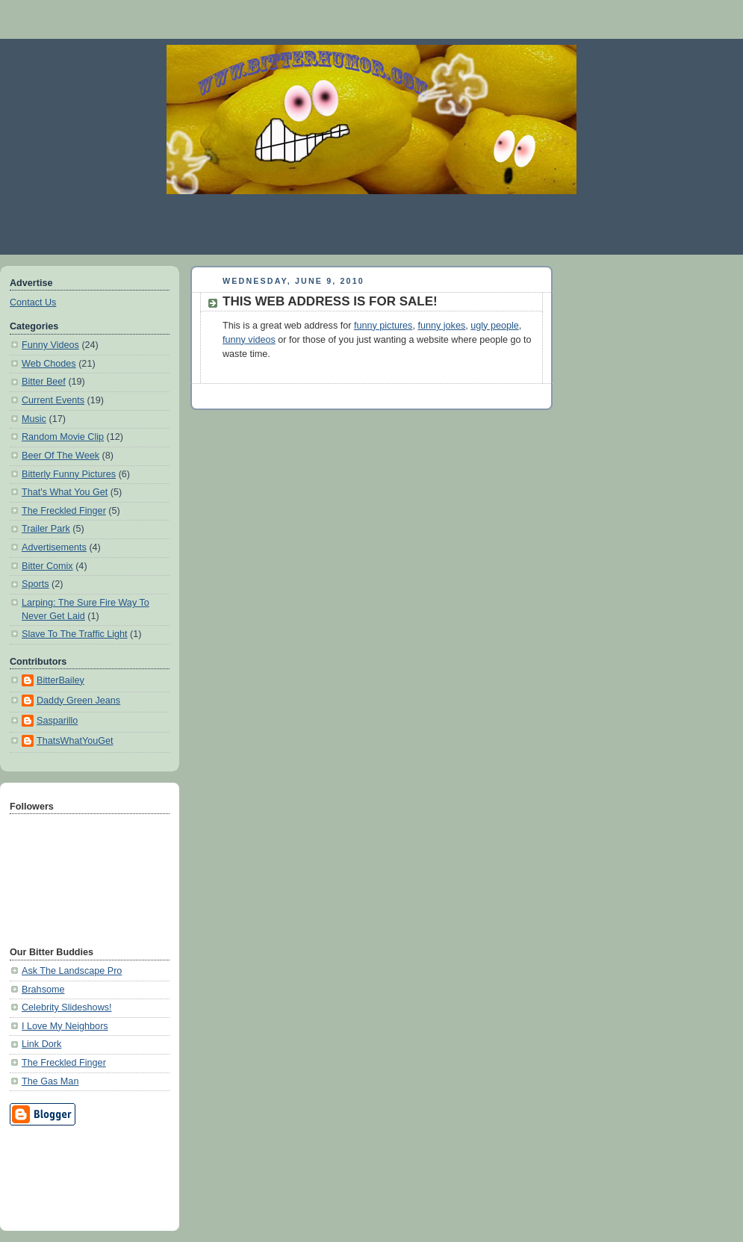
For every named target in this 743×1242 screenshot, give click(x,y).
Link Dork (41, 1044)
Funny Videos (50, 345)
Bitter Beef (44, 381)
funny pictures (383, 325)
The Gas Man (50, 1081)
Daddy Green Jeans (78, 700)
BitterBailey (60, 680)
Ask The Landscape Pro (72, 971)
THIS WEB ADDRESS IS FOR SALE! (330, 301)
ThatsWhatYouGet (75, 741)
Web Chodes (49, 363)
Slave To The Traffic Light (75, 634)
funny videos (249, 340)
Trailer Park (46, 529)
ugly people (494, 325)
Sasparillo (57, 720)
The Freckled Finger (64, 511)
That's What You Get (65, 492)
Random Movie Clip (63, 437)
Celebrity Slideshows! (67, 1007)
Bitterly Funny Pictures (69, 474)
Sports (35, 584)
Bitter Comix (47, 566)
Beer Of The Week (60, 455)
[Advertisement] (372, 224)
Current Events (53, 400)
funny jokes (441, 325)
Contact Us (33, 302)
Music (34, 419)
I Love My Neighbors (65, 1026)
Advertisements (54, 547)
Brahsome (43, 989)
